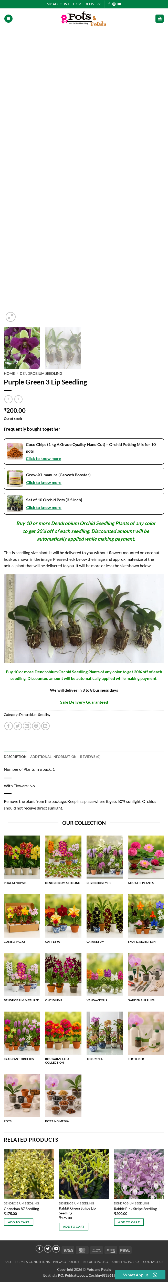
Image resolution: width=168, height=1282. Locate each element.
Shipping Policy (126, 1262)
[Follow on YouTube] (119, 4)
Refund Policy (96, 1262)
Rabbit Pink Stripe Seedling (135, 1208)
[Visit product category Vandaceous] (105, 979)
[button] (8, 19)
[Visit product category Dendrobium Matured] (22, 979)
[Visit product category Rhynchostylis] (105, 862)
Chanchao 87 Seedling (21, 1208)
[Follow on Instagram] (114, 4)
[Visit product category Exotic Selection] (146, 921)
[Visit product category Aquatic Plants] (146, 862)
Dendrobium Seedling (41, 373)
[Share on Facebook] (8, 726)
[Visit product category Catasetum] (105, 921)
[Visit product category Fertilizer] (146, 1038)
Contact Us (153, 1262)
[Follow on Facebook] (109, 4)
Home (9, 373)
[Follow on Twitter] (48, 1249)
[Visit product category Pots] (22, 1100)
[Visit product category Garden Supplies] (146, 979)
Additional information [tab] (53, 757)
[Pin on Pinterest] (36, 726)
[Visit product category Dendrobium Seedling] (63, 862)
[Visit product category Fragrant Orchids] (22, 1038)
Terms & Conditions (32, 1262)
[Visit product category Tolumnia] (105, 1038)
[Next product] (8, 399)
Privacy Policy (66, 1262)
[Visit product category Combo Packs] (22, 921)
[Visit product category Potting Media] (63, 1100)
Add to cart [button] (18, 1222)
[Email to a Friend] (27, 726)
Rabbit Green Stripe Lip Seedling (77, 1210)
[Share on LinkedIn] (45, 726)
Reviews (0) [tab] (90, 757)
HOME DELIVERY (87, 4)
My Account (58, 4)
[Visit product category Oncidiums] (63, 979)
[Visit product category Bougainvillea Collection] (63, 1040)
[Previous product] (18, 399)
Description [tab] (15, 757)
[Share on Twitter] (18, 726)
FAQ (8, 1262)
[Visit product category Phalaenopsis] (22, 862)
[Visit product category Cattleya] (63, 921)
